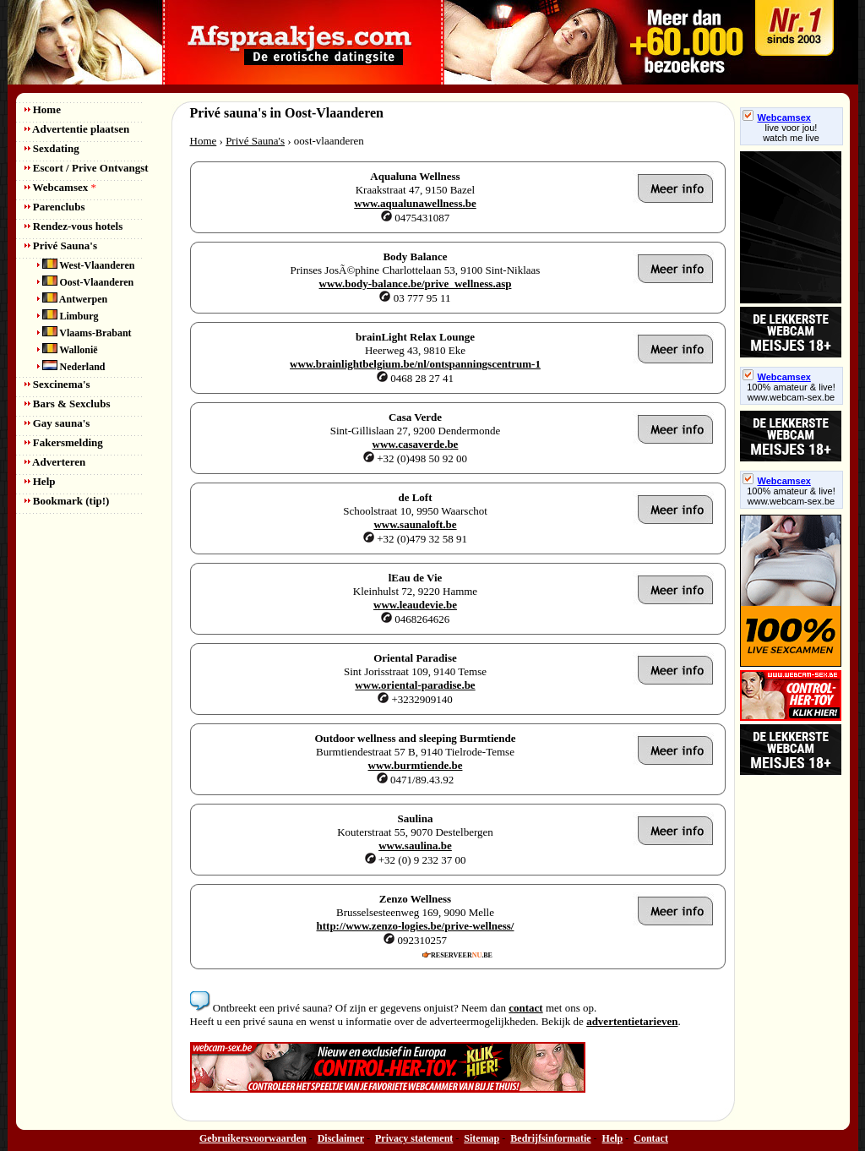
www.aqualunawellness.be (415, 203)
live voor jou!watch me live (791, 133)
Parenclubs (54, 206)
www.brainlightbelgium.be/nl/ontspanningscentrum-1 (415, 363)
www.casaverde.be (416, 444)
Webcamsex (60, 187)
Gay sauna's (57, 423)
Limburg (68, 316)
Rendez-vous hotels (73, 226)
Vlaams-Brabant (84, 333)
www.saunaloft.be (414, 524)
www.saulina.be (415, 845)
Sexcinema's (57, 384)
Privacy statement (414, 1138)
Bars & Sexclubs (67, 403)
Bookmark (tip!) (67, 500)
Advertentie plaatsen (77, 129)
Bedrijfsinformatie (550, 1138)
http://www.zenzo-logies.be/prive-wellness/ (415, 925)
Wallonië (67, 350)
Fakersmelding (63, 442)
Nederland (71, 367)
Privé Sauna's (60, 245)
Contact (651, 1138)
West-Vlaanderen (86, 265)
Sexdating (51, 148)
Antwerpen (72, 299)
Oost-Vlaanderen (85, 282)
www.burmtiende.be (415, 765)
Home (42, 109)
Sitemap (481, 1138)
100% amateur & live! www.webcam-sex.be (791, 392)
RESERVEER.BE (457, 954)
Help (40, 481)
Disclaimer (341, 1138)
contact (525, 1007)
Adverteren (55, 461)
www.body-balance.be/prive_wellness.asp (415, 283)
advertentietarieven (631, 1021)
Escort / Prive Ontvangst (86, 167)
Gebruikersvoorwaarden (253, 1138)
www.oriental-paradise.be (415, 685)
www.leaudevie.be (415, 604)
